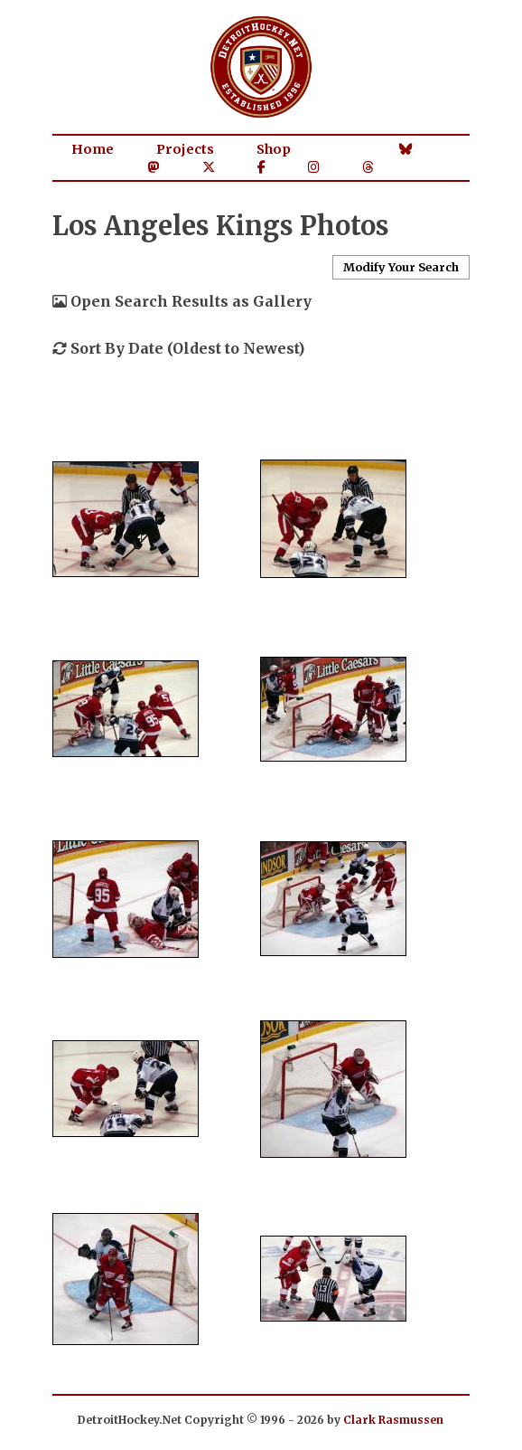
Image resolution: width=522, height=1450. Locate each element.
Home (92, 149)
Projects (185, 149)
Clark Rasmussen (393, 1419)
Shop (273, 149)
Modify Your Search (401, 267)
